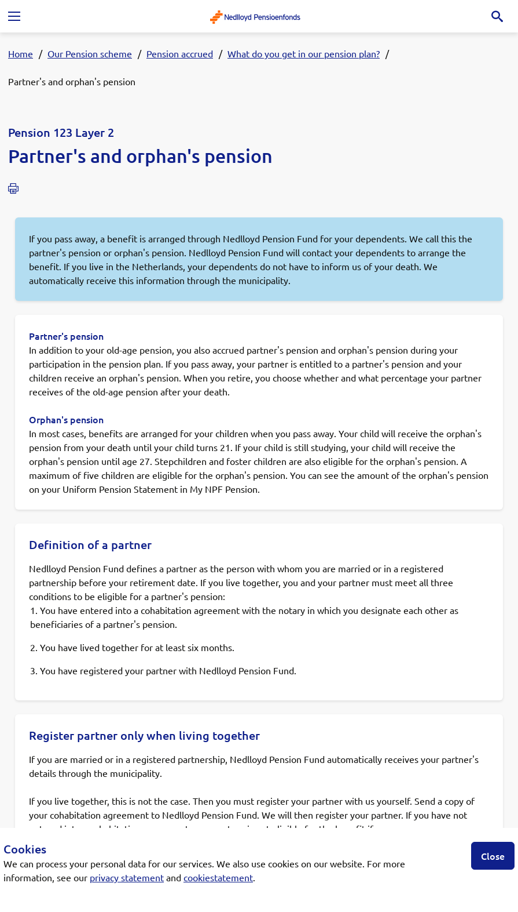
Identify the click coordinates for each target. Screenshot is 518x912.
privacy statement (127, 877)
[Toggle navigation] (14, 16)
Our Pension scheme (89, 53)
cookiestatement (218, 877)
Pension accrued (179, 53)
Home (20, 53)
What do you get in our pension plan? (303, 53)
